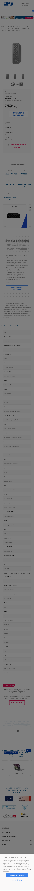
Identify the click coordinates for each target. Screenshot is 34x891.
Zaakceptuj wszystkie (17, 875)
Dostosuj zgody (17, 880)
